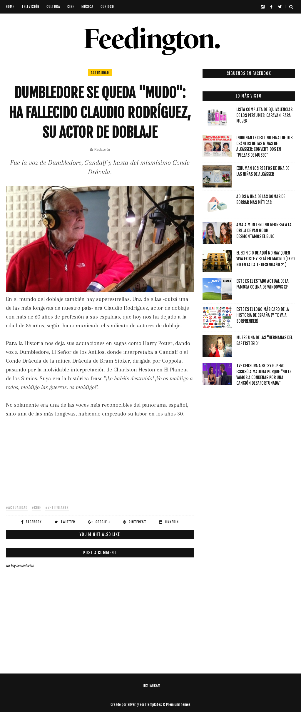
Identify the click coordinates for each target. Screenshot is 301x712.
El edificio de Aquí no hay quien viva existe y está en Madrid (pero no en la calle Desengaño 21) (265, 258)
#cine (36, 507)
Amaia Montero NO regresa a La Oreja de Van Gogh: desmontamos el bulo (264, 230)
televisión (30, 6)
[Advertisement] (100, 459)
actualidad (100, 73)
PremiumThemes (178, 704)
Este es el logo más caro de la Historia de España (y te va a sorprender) (262, 315)
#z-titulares (57, 507)
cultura (53, 6)
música (87, 6)
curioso (107, 6)
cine (70, 6)
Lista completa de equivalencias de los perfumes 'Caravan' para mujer (264, 115)
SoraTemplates (151, 704)
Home (10, 6)
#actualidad (17, 507)
